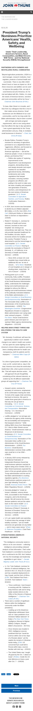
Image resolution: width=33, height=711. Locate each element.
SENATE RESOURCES (15, 701)
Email (8, 674)
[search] (31, 12)
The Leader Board (9, 19)
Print (3, 674)
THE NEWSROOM (8, 17)
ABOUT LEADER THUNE (15, 703)
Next (16, 686)
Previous (16, 691)
